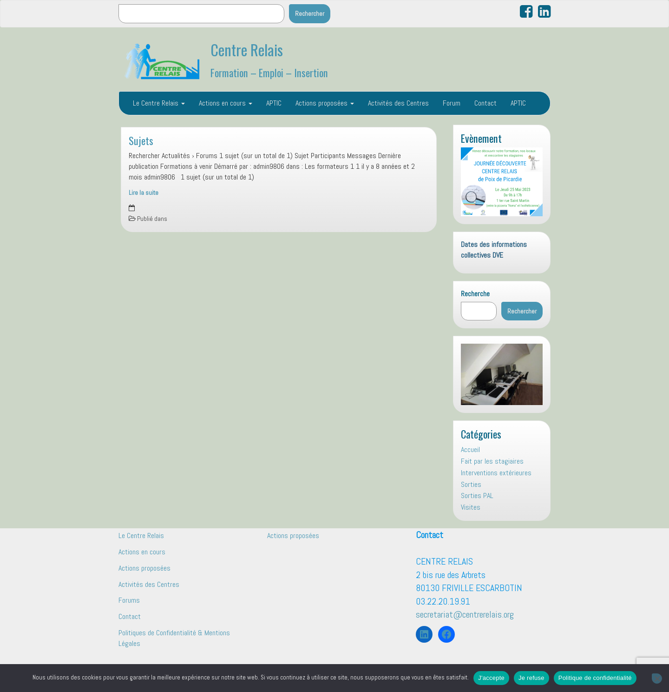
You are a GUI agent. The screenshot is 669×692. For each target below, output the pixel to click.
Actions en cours (225, 103)
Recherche (475, 294)
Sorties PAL (477, 495)
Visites (470, 507)
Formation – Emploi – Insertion (269, 72)
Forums (129, 600)
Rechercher (309, 13)
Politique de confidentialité (595, 677)
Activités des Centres (398, 103)
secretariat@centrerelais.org (465, 614)
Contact (485, 103)
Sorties (471, 484)
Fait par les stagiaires (492, 461)
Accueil (470, 449)
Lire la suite (143, 193)
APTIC (274, 103)
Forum (451, 103)
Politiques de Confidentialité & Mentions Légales (174, 638)
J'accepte (491, 677)
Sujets (141, 140)
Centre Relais (246, 49)
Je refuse (531, 677)
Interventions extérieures (496, 473)
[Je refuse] (657, 678)
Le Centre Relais (159, 103)
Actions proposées (324, 103)
